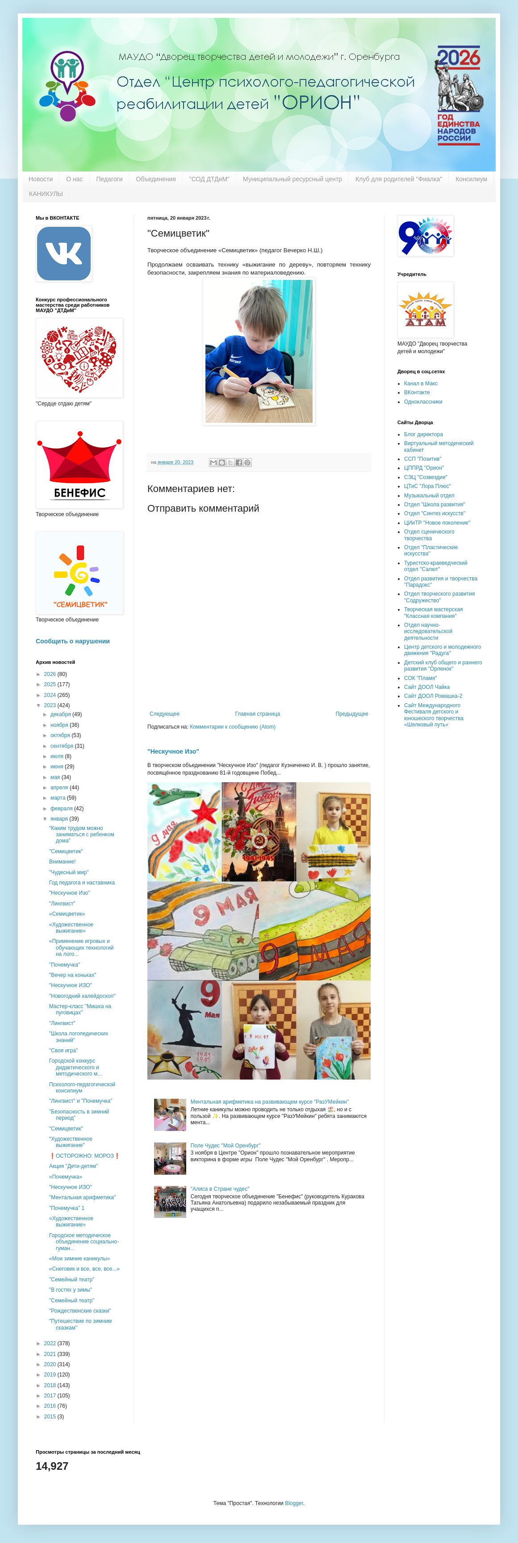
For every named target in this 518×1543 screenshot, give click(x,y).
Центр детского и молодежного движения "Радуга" (442, 650)
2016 (51, 1406)
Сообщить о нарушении (73, 641)
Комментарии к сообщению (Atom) (233, 727)
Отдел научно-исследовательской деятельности (428, 631)
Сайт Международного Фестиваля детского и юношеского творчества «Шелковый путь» (434, 715)
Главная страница (257, 714)
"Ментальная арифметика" (82, 1197)
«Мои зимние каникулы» (79, 1258)
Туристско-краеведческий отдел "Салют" (436, 566)
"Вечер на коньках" (72, 975)
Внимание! (62, 862)
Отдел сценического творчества (429, 535)
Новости (41, 179)
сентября (62, 746)
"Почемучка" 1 (66, 1208)
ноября (60, 725)
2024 (51, 695)
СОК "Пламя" (420, 678)
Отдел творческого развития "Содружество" (439, 597)
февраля (62, 808)
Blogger (294, 1503)
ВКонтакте (417, 392)
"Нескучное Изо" (173, 751)
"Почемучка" (64, 965)
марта (58, 798)
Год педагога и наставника (82, 883)
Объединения (156, 179)
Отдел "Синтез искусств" (434, 513)
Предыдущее (352, 714)
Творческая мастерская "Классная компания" (433, 612)
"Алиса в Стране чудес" (220, 1189)
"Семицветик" (66, 851)
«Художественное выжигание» (71, 928)
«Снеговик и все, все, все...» (84, 1269)
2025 (51, 684)
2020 (51, 1364)
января (59, 819)
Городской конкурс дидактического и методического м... (75, 1067)
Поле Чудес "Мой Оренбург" (226, 1146)
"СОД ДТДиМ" (209, 179)
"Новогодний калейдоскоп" (82, 996)
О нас (74, 179)
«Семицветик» (67, 914)
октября (60, 735)
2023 (51, 705)
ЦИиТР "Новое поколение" (437, 523)
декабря (61, 714)
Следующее (165, 714)
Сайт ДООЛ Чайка (427, 687)
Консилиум (471, 179)
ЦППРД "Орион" (424, 468)
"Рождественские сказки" (80, 1311)
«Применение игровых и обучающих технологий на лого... (81, 947)
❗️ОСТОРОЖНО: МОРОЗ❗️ (85, 1156)
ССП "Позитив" (423, 459)
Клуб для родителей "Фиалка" (398, 179)
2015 (51, 1417)
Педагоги (109, 179)
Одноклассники (423, 402)
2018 (51, 1385)
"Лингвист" (62, 904)
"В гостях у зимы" (70, 1290)
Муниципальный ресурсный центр (292, 179)
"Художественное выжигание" (70, 1142)
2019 (51, 1375)
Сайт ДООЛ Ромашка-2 (433, 696)
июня (57, 766)
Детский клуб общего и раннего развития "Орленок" (443, 665)
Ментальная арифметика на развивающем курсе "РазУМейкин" (270, 1102)
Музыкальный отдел (429, 495)
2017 (51, 1396)
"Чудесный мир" (69, 872)
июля (57, 756)
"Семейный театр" (71, 1279)
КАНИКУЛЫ (46, 193)
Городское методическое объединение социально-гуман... (84, 1241)
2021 (51, 1354)
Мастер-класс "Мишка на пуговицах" (80, 1009)
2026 (51, 674)
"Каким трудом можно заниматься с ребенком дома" (81, 834)
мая (56, 777)
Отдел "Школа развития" (434, 504)
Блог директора (423, 434)
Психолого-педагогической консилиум (82, 1087)
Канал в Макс (421, 383)
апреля (60, 787)
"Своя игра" (63, 1050)
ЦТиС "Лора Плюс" (427, 486)
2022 (51, 1343)
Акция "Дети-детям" (73, 1166)
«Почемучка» (65, 1177)
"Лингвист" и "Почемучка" (80, 1101)
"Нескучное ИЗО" (70, 985)
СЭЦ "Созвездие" (425, 477)
